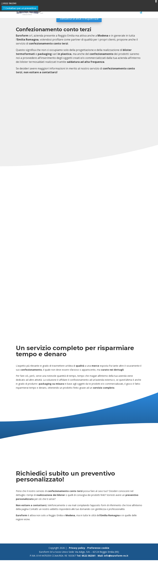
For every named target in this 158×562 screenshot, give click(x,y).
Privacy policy (77, 549)
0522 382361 (9, 3)
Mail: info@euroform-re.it (113, 557)
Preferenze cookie (98, 549)
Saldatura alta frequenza (79, 18)
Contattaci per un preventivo (20, 8)
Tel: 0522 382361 (86, 557)
